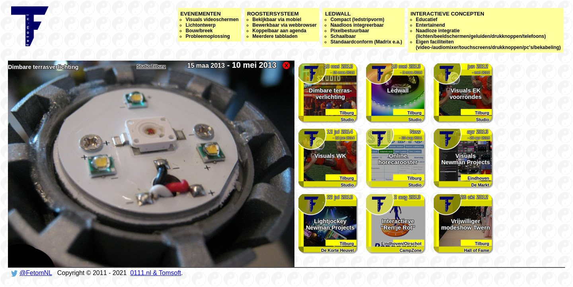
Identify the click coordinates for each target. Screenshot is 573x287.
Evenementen (209, 25)
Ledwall (363, 28)
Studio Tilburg (151, 66)
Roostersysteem (282, 25)
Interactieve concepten (486, 30)
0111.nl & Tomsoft (155, 272)
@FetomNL (35, 272)
